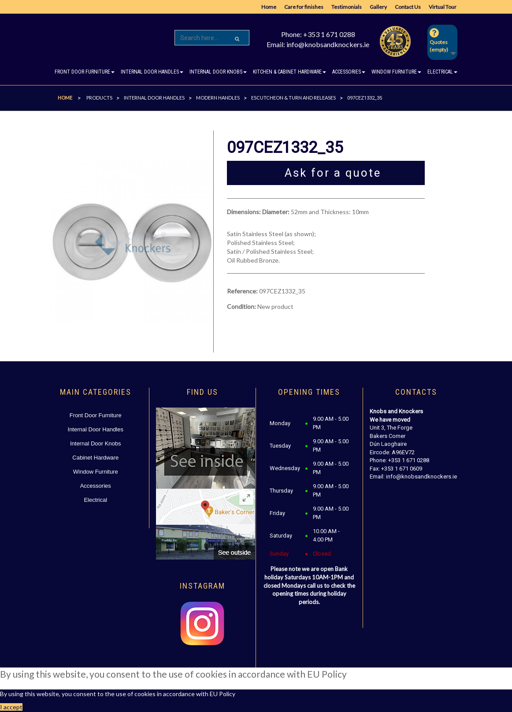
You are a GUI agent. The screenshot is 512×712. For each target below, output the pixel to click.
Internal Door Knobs (95, 443)
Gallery (378, 7)
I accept (11, 707)
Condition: (241, 306)
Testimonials (346, 7)
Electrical (95, 500)
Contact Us (408, 7)
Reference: (242, 291)
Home (268, 7)
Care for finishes (303, 7)
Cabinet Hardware (95, 457)
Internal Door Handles (95, 429)
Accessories (95, 485)
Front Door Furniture (96, 415)
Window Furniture (95, 471)
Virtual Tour (442, 7)
